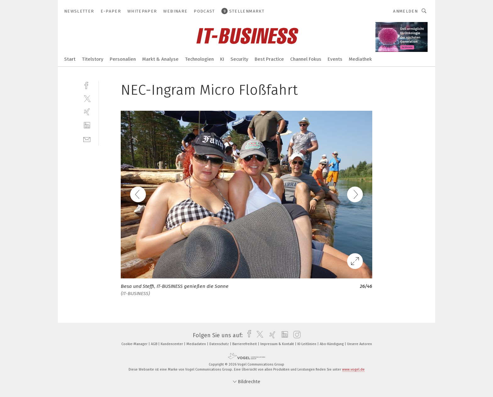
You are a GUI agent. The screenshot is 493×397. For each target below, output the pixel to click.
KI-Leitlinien (307, 344)
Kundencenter (172, 344)
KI (222, 59)
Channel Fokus (305, 59)
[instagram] (295, 335)
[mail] (87, 139)
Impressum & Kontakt (277, 344)
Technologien (199, 59)
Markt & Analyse (160, 59)
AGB (154, 344)
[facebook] (87, 85)
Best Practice (269, 59)
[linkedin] (87, 125)
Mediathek (360, 59)
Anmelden (405, 11)
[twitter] (87, 98)
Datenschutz (219, 344)
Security (239, 59)
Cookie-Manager (134, 344)
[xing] (87, 112)
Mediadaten (196, 344)
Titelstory (92, 59)
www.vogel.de (353, 369)
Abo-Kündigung (332, 344)
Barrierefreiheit (245, 344)
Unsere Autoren (359, 344)
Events (335, 59)
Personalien (123, 59)
